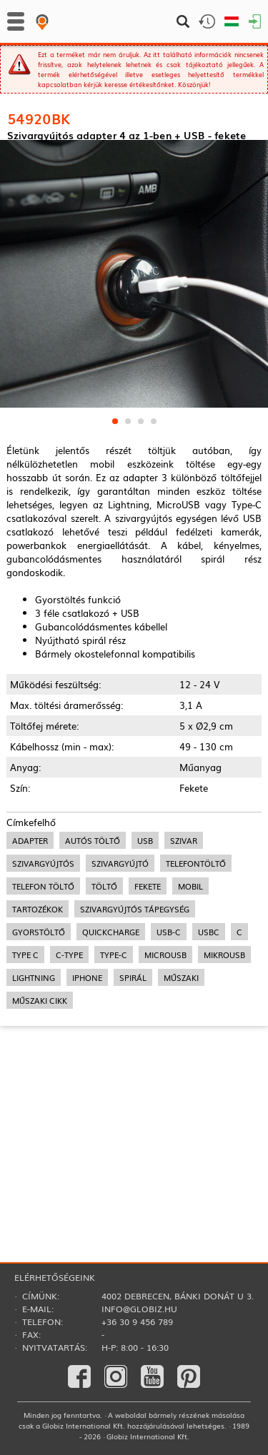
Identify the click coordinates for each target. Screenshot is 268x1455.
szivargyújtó (120, 992)
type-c (113, 1083)
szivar (183, 969)
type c (25, 1083)
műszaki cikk (39, 1129)
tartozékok (37, 1038)
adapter (30, 969)
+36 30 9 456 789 (137, 1321)
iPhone (87, 1106)
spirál (133, 1106)
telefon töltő (43, 1015)
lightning (33, 1106)
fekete (147, 1015)
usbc (208, 1061)
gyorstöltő (38, 1061)
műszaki (181, 1106)
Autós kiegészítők (42, 166)
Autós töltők (126, 151)
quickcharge (110, 1061)
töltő (104, 1015)
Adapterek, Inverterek (50, 151)
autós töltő (92, 969)
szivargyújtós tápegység (134, 1038)
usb (145, 969)
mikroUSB (224, 1083)
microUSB (165, 1083)
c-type (69, 1083)
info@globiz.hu (139, 1308)
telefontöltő (196, 992)
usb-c (169, 1061)
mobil (190, 1015)
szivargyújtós (43, 992)
